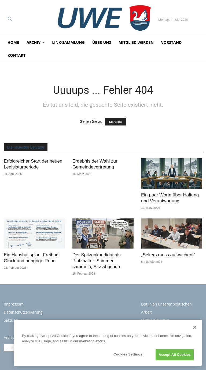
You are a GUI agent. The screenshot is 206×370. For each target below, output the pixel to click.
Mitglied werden (155, 320)
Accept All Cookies (175, 356)
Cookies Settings (127, 355)
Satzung (11, 320)
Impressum (14, 304)
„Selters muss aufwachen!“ (168, 254)
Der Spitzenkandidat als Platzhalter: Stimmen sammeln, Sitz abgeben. (96, 260)
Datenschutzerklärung (23, 312)
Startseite (115, 121)
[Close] (194, 328)
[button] (10, 19)
